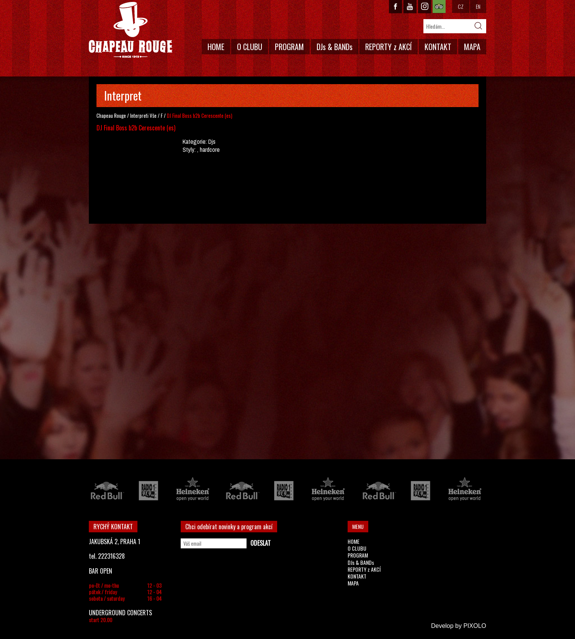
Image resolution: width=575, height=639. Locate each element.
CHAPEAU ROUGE (130, 30)
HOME (215, 46)
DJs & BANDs (335, 46)
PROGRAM (289, 46)
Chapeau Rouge (111, 115)
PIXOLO (474, 626)
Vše (153, 115)
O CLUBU (249, 46)
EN (478, 6)
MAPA (472, 46)
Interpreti (139, 115)
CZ (461, 6)
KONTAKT (438, 46)
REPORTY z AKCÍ (388, 46)
